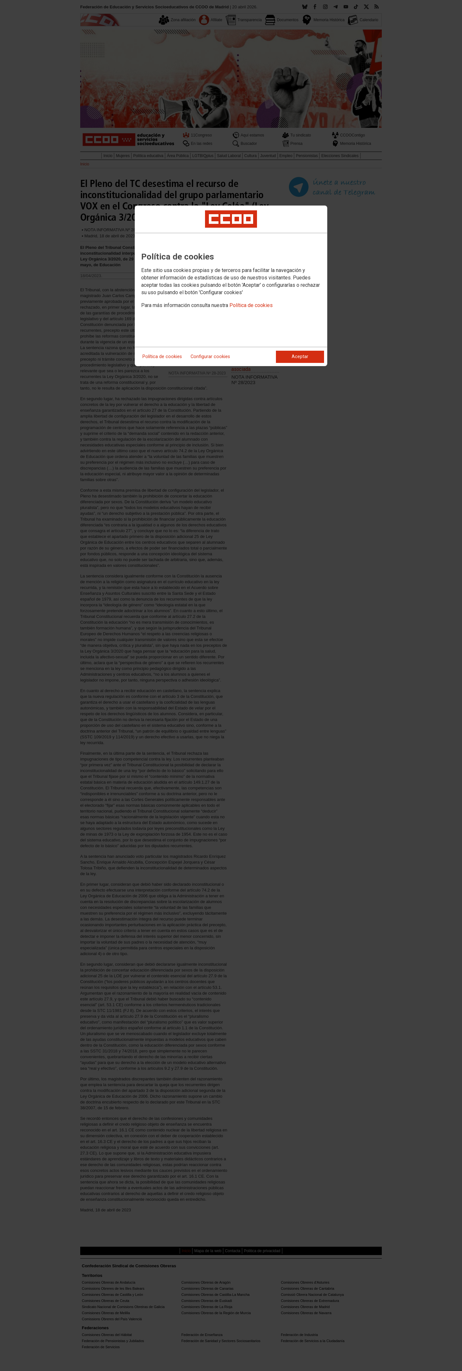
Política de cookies (251, 305)
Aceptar (300, 356)
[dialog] (231, 286)
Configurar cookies (210, 356)
